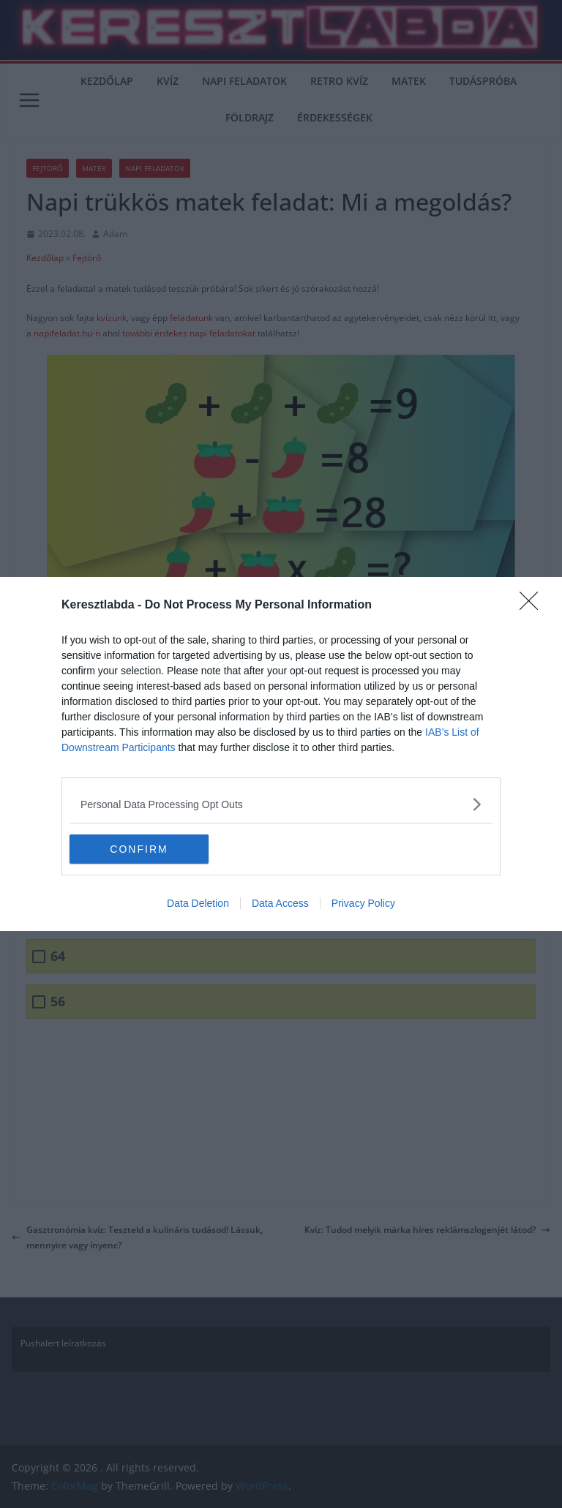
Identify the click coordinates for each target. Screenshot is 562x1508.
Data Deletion (198, 903)
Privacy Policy (363, 903)
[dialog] (281, 754)
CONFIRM (139, 848)
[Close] (533, 605)
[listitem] (281, 804)
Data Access (280, 903)
